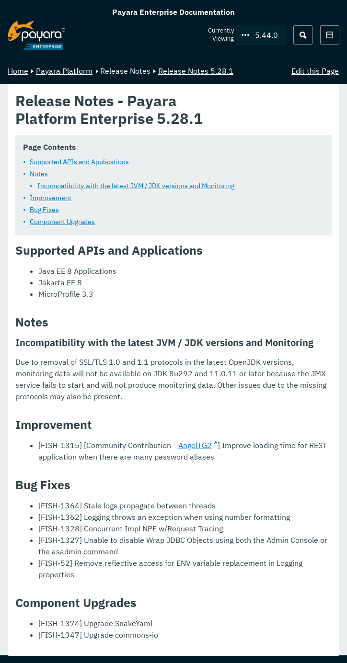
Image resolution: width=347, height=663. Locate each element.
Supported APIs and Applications (79, 161)
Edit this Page (315, 71)
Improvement (50, 197)
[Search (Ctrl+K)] (302, 35)
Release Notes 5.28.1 (195, 71)
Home (18, 71)
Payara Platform (64, 71)
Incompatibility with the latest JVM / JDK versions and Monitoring (135, 185)
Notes (39, 173)
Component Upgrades (62, 221)
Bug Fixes (44, 209)
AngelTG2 (195, 444)
